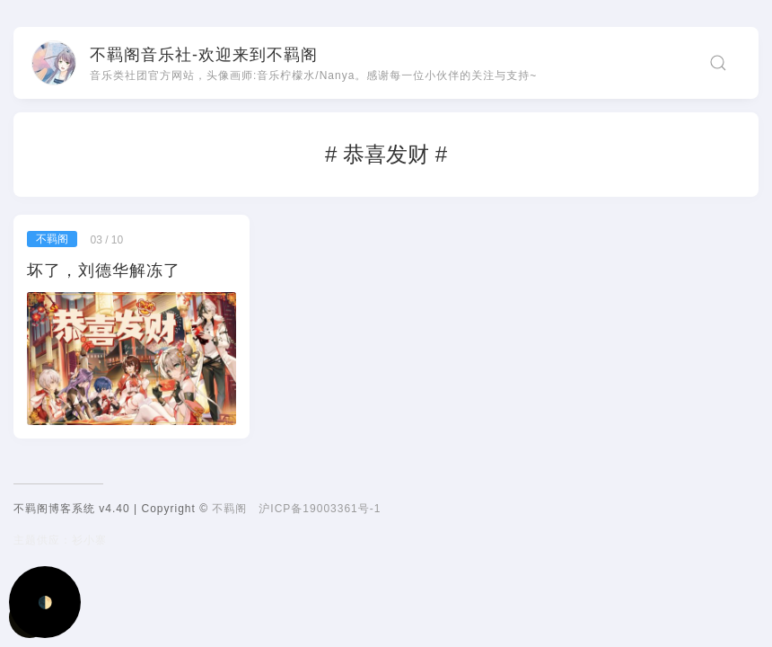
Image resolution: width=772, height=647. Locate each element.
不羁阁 (229, 508)
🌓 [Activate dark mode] (45, 602)
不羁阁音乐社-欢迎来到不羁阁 (204, 55)
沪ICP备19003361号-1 (320, 508)
